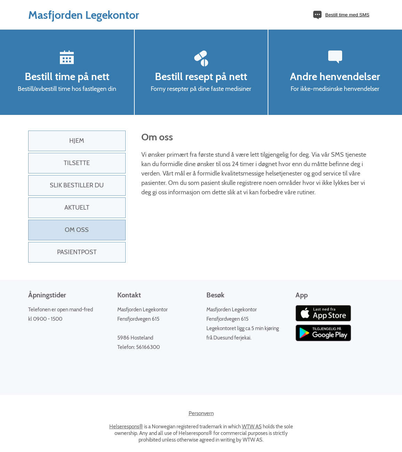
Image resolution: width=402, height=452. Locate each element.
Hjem (76, 141)
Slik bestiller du (77, 185)
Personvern (201, 413)
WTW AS (252, 426)
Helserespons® (126, 426)
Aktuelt (76, 207)
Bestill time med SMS (347, 14)
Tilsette (77, 163)
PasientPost (77, 252)
